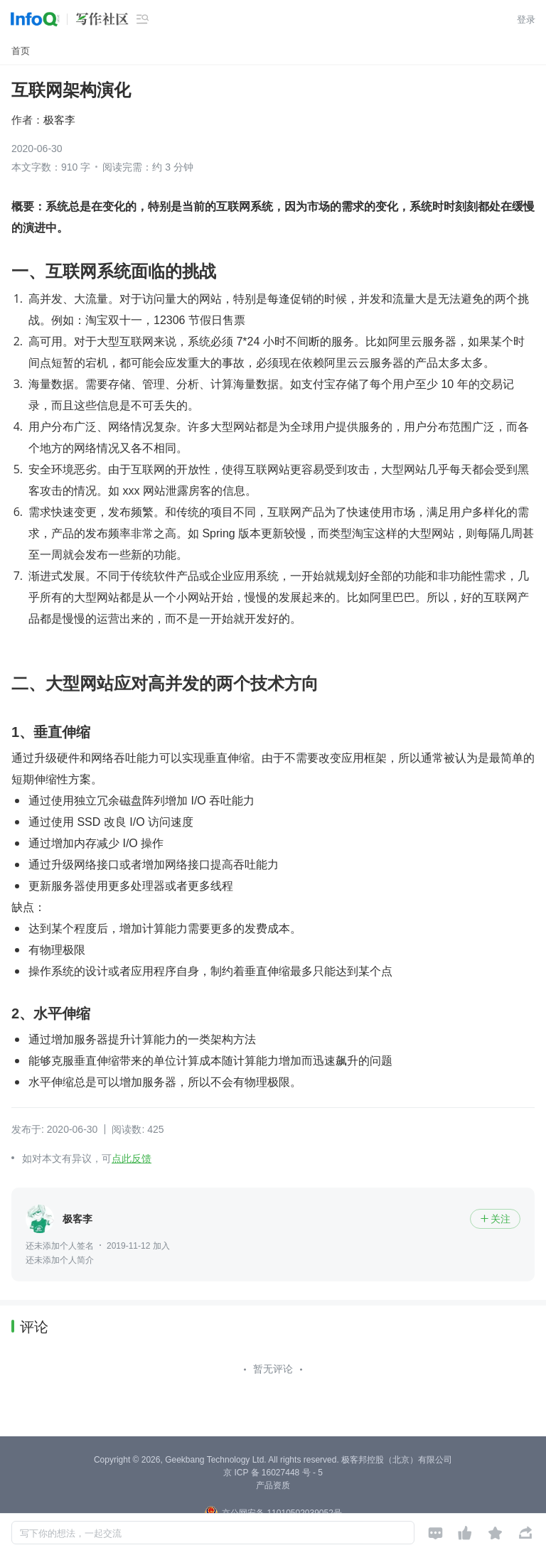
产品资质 (273, 1485)
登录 (526, 19)
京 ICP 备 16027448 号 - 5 (273, 1473)
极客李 (59, 120)
